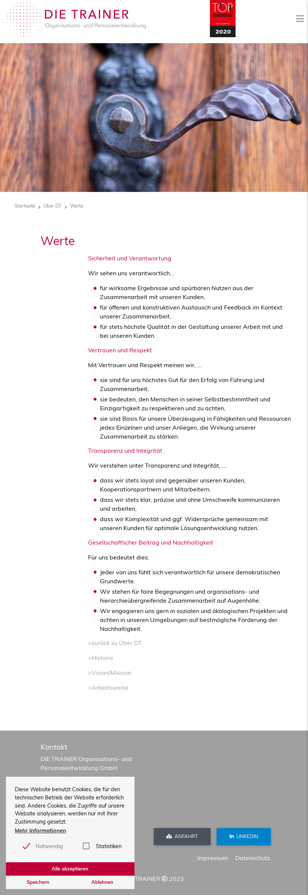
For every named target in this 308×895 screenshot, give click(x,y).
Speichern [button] (38, 882)
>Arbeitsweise (108, 687)
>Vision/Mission (109, 672)
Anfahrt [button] (182, 836)
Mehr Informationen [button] (40, 830)
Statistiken (108, 846)
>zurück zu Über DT (115, 643)
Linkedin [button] (244, 836)
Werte (76, 206)
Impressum (212, 858)
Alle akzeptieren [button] (70, 869)
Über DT (52, 206)
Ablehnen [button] (102, 882)
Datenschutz (252, 858)
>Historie (100, 657)
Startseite (24, 206)
